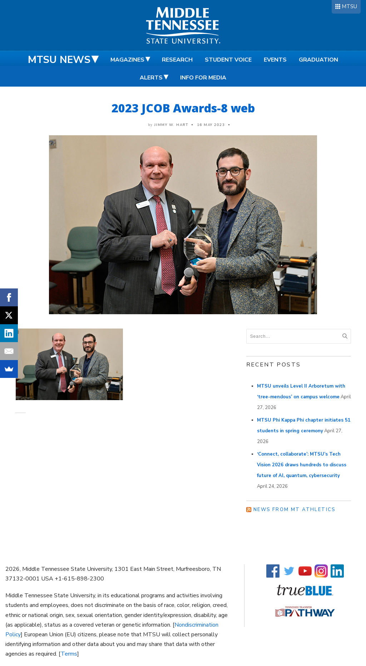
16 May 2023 (211, 124)
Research (177, 60)
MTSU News (59, 60)
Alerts (151, 78)
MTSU (349, 6)
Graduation (318, 60)
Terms (69, 654)
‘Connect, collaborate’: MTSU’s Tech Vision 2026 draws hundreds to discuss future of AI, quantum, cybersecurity (301, 465)
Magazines (127, 60)
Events (275, 60)
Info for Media (203, 78)
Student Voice (228, 60)
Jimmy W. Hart (171, 124)
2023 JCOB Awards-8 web (183, 108)
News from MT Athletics (294, 509)
